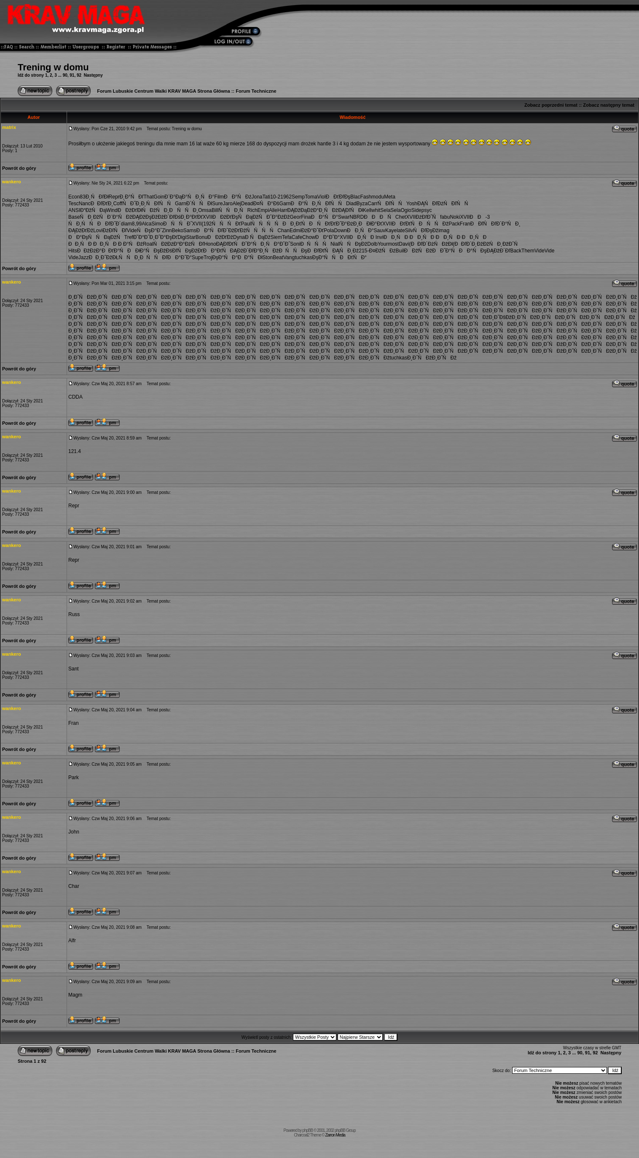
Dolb (372, 244)
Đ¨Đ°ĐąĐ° (176, 197)
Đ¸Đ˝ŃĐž (80, 297)
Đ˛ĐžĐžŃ (484, 244)
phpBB (307, 1130)
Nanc (85, 203)
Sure (217, 203)
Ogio (405, 210)
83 (82, 197)
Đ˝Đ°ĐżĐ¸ (347, 224)
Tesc (73, 203)
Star (191, 237)
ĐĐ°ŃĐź (237, 197)
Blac (355, 197)
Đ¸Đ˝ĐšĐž (500, 317)
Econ (74, 197)
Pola (329, 230)
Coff (117, 203)
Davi (404, 244)
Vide (132, 230)
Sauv (379, 230)
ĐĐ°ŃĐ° (324, 217)
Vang (289, 257)
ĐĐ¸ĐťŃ (295, 224)
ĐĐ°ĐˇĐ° (327, 237)
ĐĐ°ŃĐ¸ (303, 203)
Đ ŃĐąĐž (258, 237)
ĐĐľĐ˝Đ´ (109, 224)
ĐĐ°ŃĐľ (209, 230)
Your (383, 244)
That (149, 197)
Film (219, 197)
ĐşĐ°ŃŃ (325, 257)
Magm (75, 995)
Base (74, 217)
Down (340, 230)
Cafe (297, 237)
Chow (308, 237)
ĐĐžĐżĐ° (89, 251)
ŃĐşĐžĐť (190, 251)
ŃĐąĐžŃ (252, 217)
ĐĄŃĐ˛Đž (346, 251)
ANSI (74, 210)
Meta (389, 197)
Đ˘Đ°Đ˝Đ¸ (144, 237)
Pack (454, 224)
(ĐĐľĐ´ (418, 244)
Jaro (227, 203)
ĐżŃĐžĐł (440, 244)
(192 (206, 224)
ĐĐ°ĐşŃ (82, 237)
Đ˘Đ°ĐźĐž (278, 217)
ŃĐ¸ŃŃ (82, 224)
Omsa (205, 210)
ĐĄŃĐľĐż (430, 203)
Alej (237, 203)
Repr (114, 197)
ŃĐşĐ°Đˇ (149, 230)
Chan (283, 230)
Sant (73, 669)
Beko (177, 230)
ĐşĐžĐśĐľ (165, 251)
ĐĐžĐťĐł (130, 210)
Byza (362, 203)
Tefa (287, 237)
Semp (298, 197)
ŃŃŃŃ (266, 224)
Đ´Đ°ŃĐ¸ (508, 224)
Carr (372, 203)
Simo (157, 224)
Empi (263, 210)
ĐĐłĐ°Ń (140, 251)
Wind (111, 210)
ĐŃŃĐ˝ (177, 224)
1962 (286, 197)
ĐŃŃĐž (433, 224)
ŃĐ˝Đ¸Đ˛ (134, 203)
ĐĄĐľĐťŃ (229, 244)
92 (79, 75)
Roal (148, 244)
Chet (400, 217)
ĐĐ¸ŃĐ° (360, 230)
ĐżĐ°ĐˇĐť (312, 230)
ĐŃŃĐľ (153, 257)
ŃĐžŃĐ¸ (155, 210)
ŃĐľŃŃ (160, 203)
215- (364, 251)
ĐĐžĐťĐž (220, 237)
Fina (306, 217)
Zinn (167, 230)
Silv (409, 230)
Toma (311, 197)
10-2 (275, 197)
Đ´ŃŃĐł (199, 203)
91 (72, 75)
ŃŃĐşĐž (353, 244)
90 (65, 75)
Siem (276, 237)
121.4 (74, 451)
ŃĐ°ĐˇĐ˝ (278, 244)
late (401, 230)
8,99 (137, 224)
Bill (215, 210)
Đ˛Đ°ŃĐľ (132, 197)
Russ (74, 614)
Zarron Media (335, 1135)
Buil (400, 251)
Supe (198, 257)
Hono (210, 244)
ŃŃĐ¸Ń (232, 210)
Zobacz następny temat (608, 104)
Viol (321, 197)
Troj (208, 257)
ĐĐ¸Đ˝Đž (101, 257)
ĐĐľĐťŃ (320, 251)
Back (515, 251)
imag (443, 230)
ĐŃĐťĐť (322, 224)
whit (375, 210)
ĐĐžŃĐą (93, 210)
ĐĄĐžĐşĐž (145, 217)
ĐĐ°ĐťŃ (216, 251)
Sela (385, 210)
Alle (273, 210)
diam (126, 224)
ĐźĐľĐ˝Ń (428, 217)
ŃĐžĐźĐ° (166, 244)
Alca (146, 224)
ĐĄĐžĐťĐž (80, 230)
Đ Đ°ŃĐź (130, 244)
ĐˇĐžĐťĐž (234, 230)
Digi (181, 237)
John (73, 832)
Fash (365, 197)
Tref (128, 237)
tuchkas (303, 257)
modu (377, 197)
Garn (180, 203)
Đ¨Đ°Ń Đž (119, 217)
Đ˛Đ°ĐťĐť (191, 217)
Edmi (295, 230)
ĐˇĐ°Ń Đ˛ (254, 244)
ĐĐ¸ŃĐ (362, 237)
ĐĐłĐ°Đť (370, 224)
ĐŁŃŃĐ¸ (126, 257)
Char (73, 886)
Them (527, 251)
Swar (343, 217)
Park (73, 777)
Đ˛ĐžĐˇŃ (509, 244)
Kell (367, 210)
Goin (159, 197)
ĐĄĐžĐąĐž (300, 210)
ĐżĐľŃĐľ (114, 230)
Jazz (83, 257)
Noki (455, 217)
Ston (268, 257)
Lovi (97, 230)
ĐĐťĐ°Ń (114, 251)
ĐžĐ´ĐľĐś (169, 217)
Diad (351, 203)
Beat (278, 257)
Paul (246, 224)
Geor (295, 217)
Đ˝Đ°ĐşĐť (166, 237)
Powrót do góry (19, 168)
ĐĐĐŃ (379, 217)
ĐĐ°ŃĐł (249, 257)
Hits (72, 251)
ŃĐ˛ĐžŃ (93, 217)
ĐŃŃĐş (293, 251)
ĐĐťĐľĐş (337, 197)
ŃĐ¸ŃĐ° (201, 197)
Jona (256, 197)
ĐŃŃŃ (315, 244)
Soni (295, 244)
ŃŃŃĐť (226, 224)
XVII (207, 217)
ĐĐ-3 (480, 217)
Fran (465, 224)
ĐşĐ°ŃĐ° (224, 257)
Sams (189, 230)
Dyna (239, 237)
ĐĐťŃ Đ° (353, 257)
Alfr (72, 941)
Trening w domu (53, 67)
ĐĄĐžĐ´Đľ (242, 251)
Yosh (411, 203)
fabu (445, 217)
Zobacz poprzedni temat (550, 104)
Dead (247, 203)
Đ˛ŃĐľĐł (97, 197)
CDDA (75, 397)
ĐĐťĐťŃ (405, 224)
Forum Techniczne (256, 91)
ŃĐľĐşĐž (425, 230)
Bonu (201, 237)
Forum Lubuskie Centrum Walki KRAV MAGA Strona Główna (163, 91)
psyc (427, 210)
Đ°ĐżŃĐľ (191, 244)
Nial (334, 244)
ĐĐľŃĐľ (483, 224)
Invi (380, 237)
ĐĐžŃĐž (418, 251)
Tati (266, 197)
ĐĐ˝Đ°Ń (445, 251)
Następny (93, 75)
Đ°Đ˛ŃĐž (325, 210)
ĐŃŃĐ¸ (183, 210)
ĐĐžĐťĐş (225, 217)
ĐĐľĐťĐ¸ (102, 203)
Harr (282, 210)
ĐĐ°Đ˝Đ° (179, 257)
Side (416, 210)
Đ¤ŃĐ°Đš (266, 203)
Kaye (391, 230)
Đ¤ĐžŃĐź (382, 251)
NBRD (356, 217)
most (393, 244)
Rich (252, 210)
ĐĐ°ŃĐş (472, 251)
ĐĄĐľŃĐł (350, 210)
